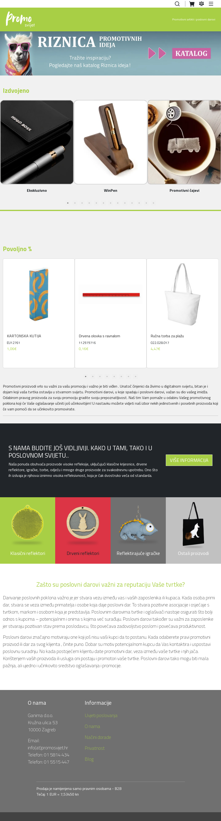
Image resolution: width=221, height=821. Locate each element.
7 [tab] (110, 203)
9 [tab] (125, 203)
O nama (92, 726)
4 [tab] (89, 203)
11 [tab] (139, 203)
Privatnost (95, 748)
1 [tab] (67, 203)
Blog (89, 759)
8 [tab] (117, 203)
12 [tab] (146, 203)
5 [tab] (96, 203)
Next (218, 315)
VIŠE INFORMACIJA (189, 460)
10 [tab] (132, 203)
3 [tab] (82, 203)
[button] (211, 4)
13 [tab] (153, 203)
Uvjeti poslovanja (101, 715)
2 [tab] (75, 203)
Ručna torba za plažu (167, 336)
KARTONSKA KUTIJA (24, 336)
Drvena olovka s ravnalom (99, 336)
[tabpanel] (39, 313)
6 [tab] (103, 203)
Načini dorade (98, 737)
